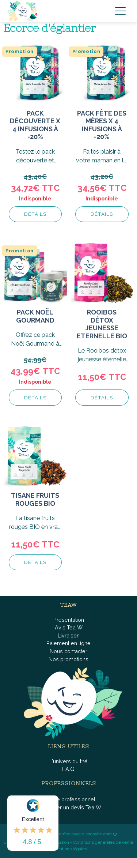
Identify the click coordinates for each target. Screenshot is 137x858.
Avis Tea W (69, 627)
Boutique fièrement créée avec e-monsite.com (66, 834)
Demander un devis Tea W (68, 807)
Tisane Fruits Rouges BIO (35, 499)
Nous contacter (68, 651)
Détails (35, 214)
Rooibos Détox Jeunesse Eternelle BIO (102, 324)
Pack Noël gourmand (35, 316)
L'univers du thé (68, 761)
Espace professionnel (68, 799)
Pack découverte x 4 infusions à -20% (35, 125)
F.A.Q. (69, 769)
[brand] (24, 11)
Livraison (69, 635)
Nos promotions (68, 659)
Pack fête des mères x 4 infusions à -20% (101, 125)
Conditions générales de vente (103, 842)
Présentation (68, 620)
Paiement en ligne (68, 643)
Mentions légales (70, 848)
